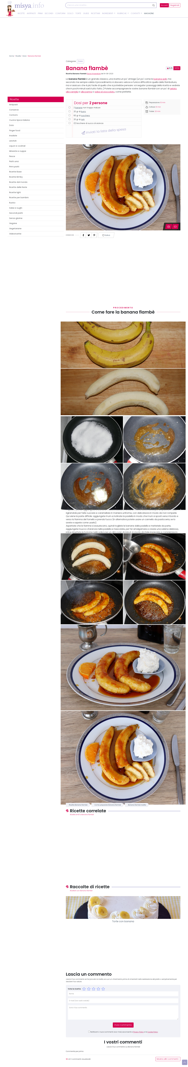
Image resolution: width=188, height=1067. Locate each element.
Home (11, 56)
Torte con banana (123, 921)
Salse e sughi (15, 208)
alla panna (86, 92)
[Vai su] (184, 1062)
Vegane (13, 223)
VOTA (177, 68)
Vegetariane (15, 228)
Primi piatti (14, 166)
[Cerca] (108, 5)
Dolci (70, 13)
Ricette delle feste (18, 187)
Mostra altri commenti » (168, 1059)
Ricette (21, 13)
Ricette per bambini (19, 197)
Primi (40, 13)
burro (83, 111)
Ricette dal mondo (18, 182)
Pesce (12, 156)
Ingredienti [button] (108, 13)
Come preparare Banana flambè (108, 805)
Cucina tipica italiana (19, 120)
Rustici (12, 202)
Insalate (13, 135)
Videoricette (15, 234)
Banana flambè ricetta (137, 805)
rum (83, 119)
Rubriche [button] (122, 13)
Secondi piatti (16, 213)
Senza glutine (15, 218)
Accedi (164, 5)
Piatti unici (14, 161)
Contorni (60, 13)
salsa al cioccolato (105, 92)
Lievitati (13, 141)
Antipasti (31, 13)
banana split (160, 79)
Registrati (174, 5)
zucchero (85, 115)
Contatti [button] (135, 13)
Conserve (14, 110)
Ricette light (15, 192)
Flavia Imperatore (94, 74)
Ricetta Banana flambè (78, 805)
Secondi (49, 13)
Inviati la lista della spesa (103, 131)
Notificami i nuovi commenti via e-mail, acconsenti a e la (124, 1032)
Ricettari (95, 13)
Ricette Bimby (16, 177)
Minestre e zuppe (17, 151)
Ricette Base (15, 171)
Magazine (149, 13)
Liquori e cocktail (17, 146)
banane (78, 108)
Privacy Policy (138, 1032)
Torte (78, 13)
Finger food (14, 130)
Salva (106, 235)
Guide (86, 13)
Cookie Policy (152, 1032)
